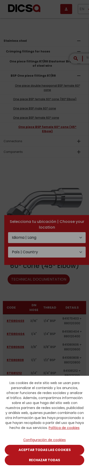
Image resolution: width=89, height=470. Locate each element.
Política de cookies (64, 427)
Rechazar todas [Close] (44, 460)
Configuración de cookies (44, 439)
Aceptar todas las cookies (45, 449)
